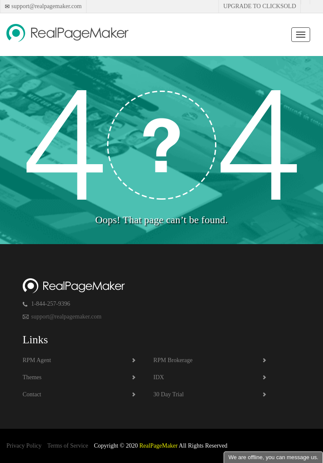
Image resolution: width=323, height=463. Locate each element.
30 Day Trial (168, 394)
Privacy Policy (24, 445)
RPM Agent (37, 360)
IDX (158, 377)
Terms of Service (67, 445)
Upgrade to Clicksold (259, 6)
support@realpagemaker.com (46, 6)
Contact (32, 394)
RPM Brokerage (172, 360)
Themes (32, 377)
